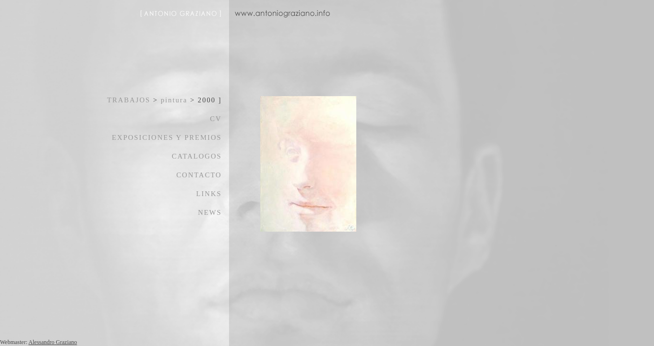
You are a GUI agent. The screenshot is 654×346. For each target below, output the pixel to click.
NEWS (210, 212)
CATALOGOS (197, 156)
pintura (174, 100)
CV (215, 119)
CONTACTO (198, 175)
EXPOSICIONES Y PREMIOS (167, 137)
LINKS (209, 194)
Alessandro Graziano (52, 342)
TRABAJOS (128, 100)
